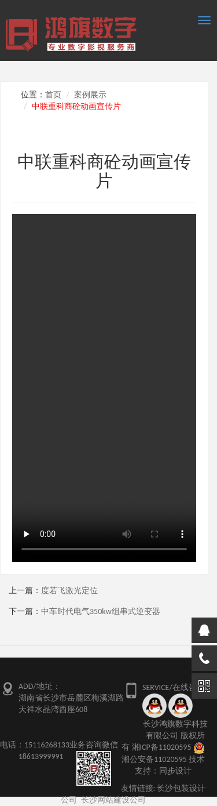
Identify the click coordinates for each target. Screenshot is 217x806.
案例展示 (90, 95)
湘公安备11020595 (154, 759)
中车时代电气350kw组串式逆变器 (100, 611)
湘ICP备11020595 (162, 747)
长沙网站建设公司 (113, 800)
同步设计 (175, 771)
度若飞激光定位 (69, 591)
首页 (53, 95)
